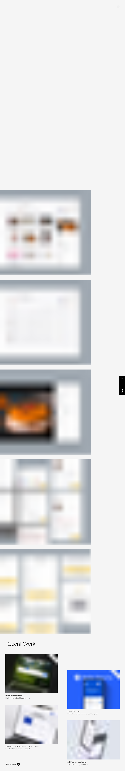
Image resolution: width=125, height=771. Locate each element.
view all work (10, 764)
